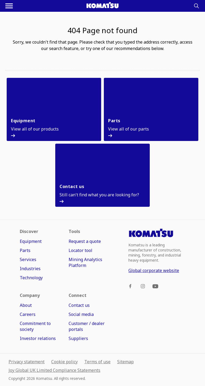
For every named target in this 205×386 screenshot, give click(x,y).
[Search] (196, 6)
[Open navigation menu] (9, 6)
